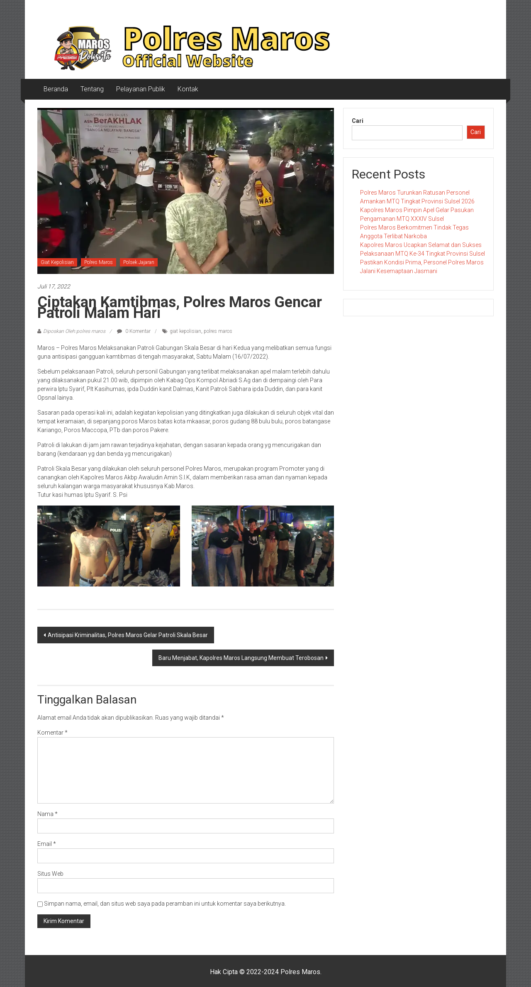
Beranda (56, 89)
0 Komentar (134, 331)
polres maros (218, 331)
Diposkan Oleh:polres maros (74, 331)
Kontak (188, 89)
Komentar (52, 732)
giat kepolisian (185, 331)
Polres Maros (98, 262)
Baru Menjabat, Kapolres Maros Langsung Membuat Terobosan (241, 658)
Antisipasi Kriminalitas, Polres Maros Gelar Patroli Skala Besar (128, 635)
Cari (357, 120)
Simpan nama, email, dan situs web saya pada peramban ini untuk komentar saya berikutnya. (165, 903)
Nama (47, 814)
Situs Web (50, 873)
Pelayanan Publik (140, 89)
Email (46, 843)
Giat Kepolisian (57, 262)
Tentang (92, 89)
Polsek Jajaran (138, 262)
